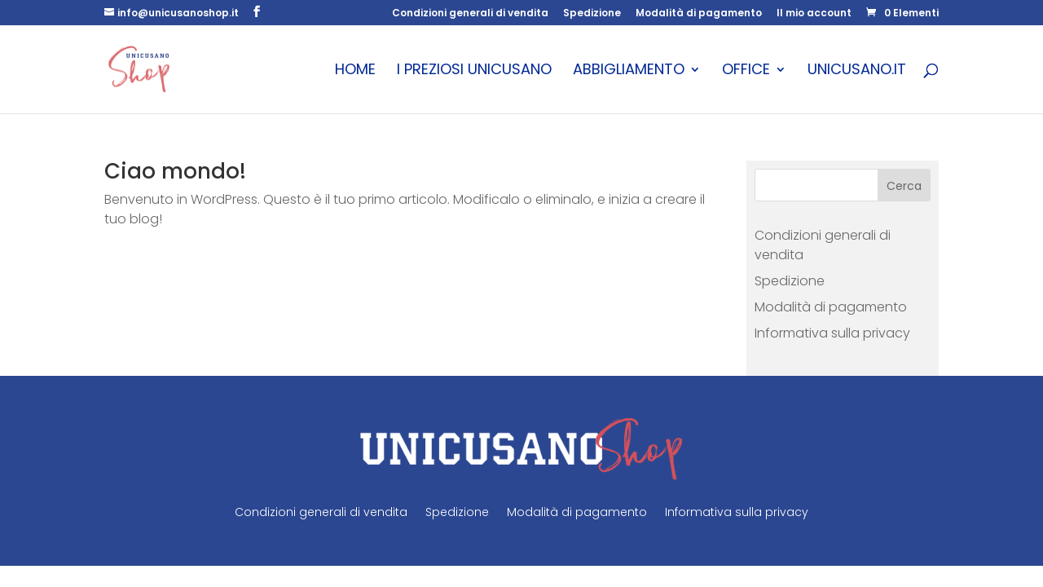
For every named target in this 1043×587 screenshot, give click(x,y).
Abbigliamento (628, 71)
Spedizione (592, 14)
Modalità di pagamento (699, 14)
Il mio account (814, 14)
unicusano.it (857, 71)
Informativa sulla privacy (832, 333)
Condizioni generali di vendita (470, 14)
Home (355, 71)
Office (746, 71)
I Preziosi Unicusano (474, 71)
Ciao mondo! (175, 171)
